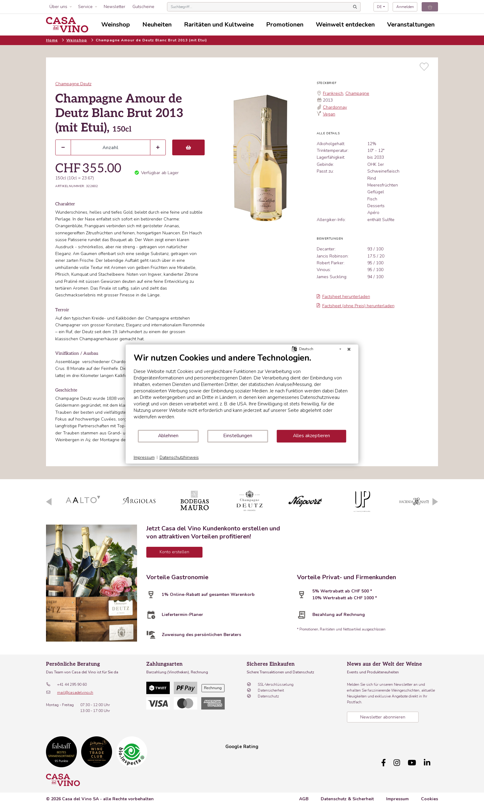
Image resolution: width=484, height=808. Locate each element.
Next (435, 501)
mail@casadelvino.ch (75, 692)
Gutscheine (143, 7)
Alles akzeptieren (311, 435)
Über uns (58, 7)
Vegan (329, 114)
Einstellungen (237, 435)
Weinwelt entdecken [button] (345, 24)
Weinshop (76, 40)
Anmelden (405, 6)
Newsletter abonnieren (382, 717)
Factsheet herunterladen (343, 296)
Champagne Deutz (73, 84)
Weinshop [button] (115, 24)
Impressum (397, 796)
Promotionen (284, 24)
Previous (49, 501)
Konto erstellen (174, 552)
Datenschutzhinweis (179, 457)
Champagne (357, 93)
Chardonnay (335, 107)
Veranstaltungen (411, 24)
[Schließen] (349, 349)
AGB (303, 796)
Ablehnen (168, 435)
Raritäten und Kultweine (219, 24)
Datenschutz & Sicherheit (347, 796)
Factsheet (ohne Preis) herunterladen (355, 306)
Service (85, 7)
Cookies (429, 796)
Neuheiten (157, 24)
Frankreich (333, 93)
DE (379, 6)
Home (52, 40)
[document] (242, 391)
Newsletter (114, 7)
